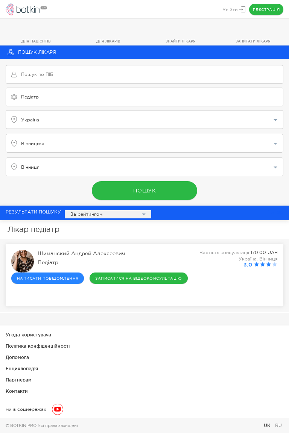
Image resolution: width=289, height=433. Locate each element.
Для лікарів (108, 41)
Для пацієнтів (36, 41)
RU (278, 425)
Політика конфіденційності (38, 346)
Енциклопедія (22, 368)
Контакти (17, 391)
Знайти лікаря (181, 41)
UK (268, 425)
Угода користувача (28, 334)
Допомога (17, 357)
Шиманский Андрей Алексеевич (81, 254)
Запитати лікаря (253, 41)
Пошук (144, 191)
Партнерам (19, 379)
